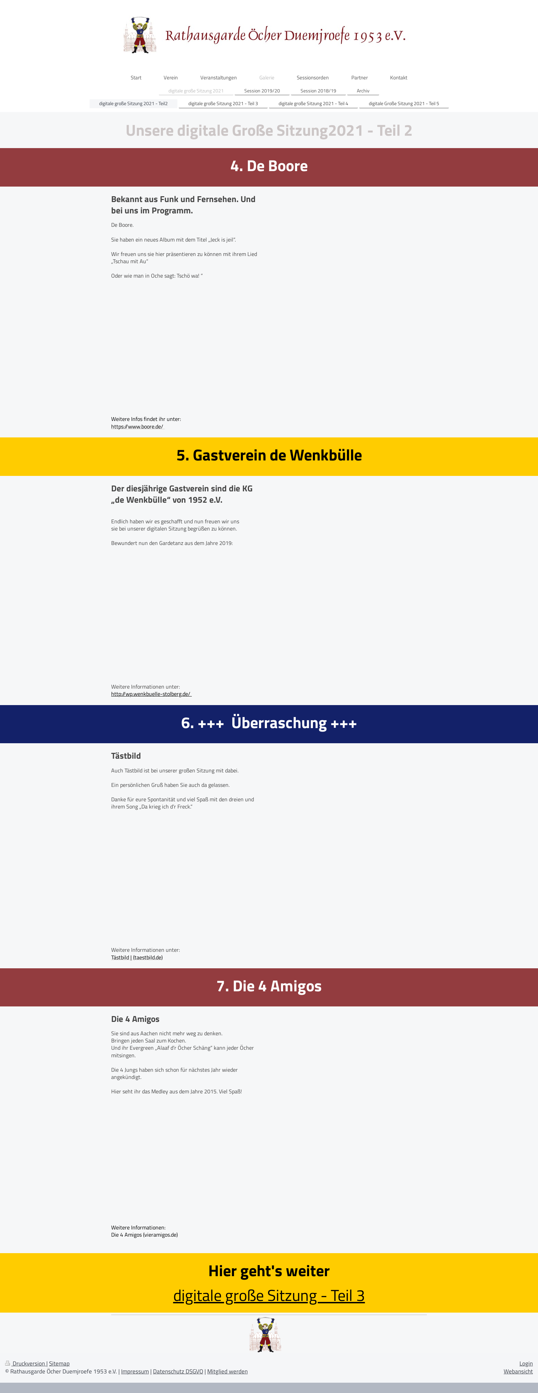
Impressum (135, 1371)
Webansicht (518, 1371)
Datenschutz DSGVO (178, 1371)
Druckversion (25, 1363)
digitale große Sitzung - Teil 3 (269, 1295)
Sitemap (59, 1363)
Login (526, 1363)
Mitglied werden (227, 1371)
